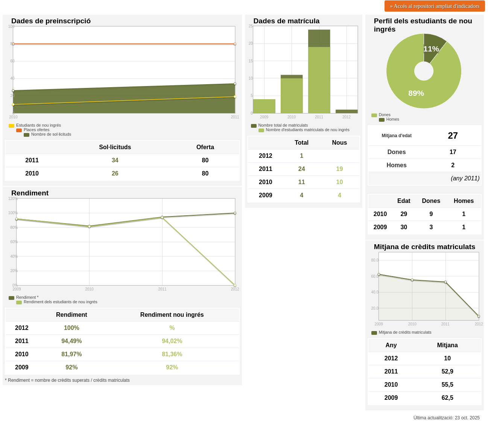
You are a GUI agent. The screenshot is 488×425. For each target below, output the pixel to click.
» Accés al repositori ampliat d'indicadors (435, 6)
